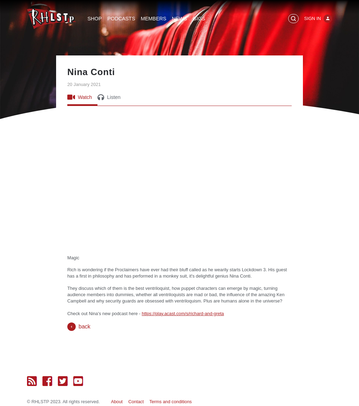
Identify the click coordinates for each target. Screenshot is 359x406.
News (179, 18)
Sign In (312, 18)
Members (153, 18)
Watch (79, 97)
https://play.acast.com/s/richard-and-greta (183, 313)
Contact (136, 401)
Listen (108, 97)
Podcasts (121, 18)
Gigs (198, 18)
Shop (95, 18)
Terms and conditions (170, 401)
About (116, 401)
